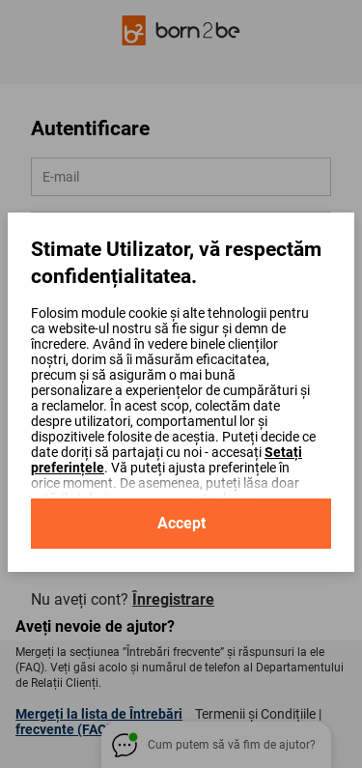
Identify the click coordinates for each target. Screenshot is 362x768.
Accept (181, 523)
